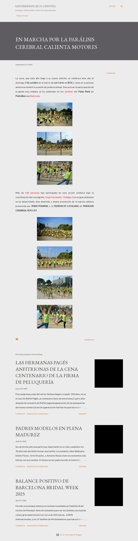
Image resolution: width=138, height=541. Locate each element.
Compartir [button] (110, 73)
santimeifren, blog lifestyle (35, 6)
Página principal (22, 16)
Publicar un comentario (37, 414)
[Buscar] (112, 6)
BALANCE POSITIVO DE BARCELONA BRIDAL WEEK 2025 (46, 487)
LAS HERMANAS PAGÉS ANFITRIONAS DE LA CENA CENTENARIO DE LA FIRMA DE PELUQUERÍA (47, 372)
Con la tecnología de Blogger (69, 535)
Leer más (82, 414)
